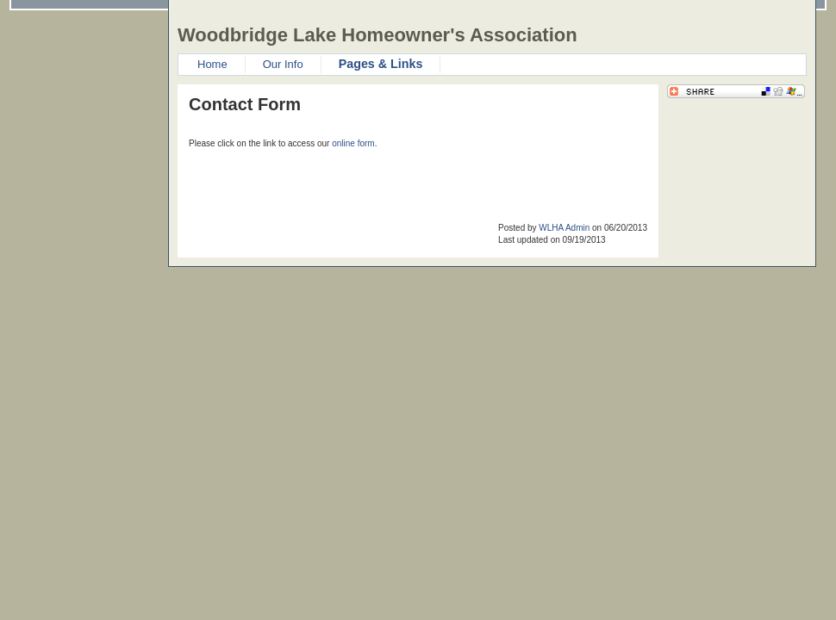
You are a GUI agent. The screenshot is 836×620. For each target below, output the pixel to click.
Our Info (283, 64)
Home (212, 64)
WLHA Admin (564, 227)
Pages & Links (381, 64)
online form (353, 143)
